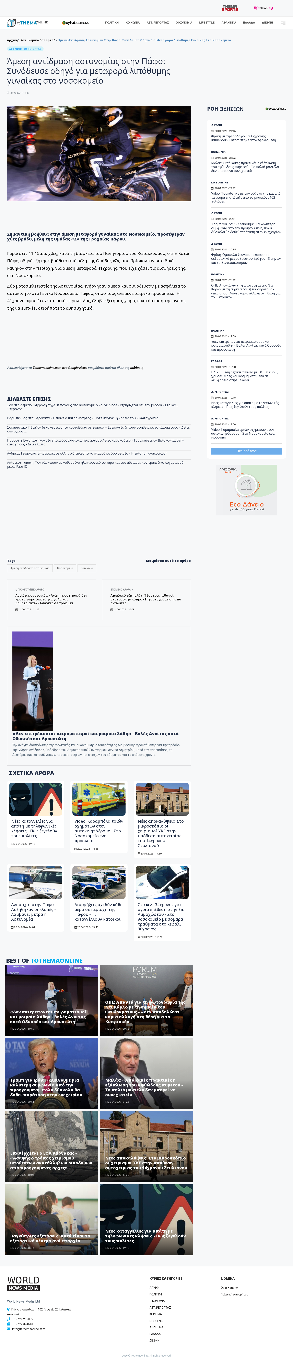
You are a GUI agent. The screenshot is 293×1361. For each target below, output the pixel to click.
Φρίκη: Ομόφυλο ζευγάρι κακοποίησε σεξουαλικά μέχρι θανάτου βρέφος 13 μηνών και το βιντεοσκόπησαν (246, 258)
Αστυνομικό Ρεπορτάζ (38, 40)
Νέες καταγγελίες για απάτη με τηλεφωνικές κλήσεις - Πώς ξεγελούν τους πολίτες (34, 828)
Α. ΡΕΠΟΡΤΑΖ (220, 392)
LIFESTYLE (206, 22)
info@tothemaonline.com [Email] (28, 1329)
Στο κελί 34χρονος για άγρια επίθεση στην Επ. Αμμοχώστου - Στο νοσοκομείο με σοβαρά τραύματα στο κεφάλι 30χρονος (161, 917)
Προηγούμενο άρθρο (29, 589)
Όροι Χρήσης (229, 1287)
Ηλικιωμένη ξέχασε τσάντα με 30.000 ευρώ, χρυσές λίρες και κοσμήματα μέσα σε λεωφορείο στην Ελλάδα (244, 376)
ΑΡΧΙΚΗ (154, 1287)
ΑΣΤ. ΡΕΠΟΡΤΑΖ (158, 22)
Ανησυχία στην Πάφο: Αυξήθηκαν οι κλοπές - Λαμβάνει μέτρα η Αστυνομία (33, 912)
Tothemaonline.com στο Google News (60, 368)
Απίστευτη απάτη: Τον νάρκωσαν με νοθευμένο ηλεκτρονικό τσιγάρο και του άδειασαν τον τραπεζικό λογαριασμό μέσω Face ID (95, 464)
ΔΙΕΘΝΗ (267, 22)
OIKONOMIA (157, 1301)
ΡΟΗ (225, 108)
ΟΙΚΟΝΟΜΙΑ (184, 22)
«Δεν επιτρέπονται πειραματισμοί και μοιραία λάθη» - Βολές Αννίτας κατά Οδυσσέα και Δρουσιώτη (48, 1016)
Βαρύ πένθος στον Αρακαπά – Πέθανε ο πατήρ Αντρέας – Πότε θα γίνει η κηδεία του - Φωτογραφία (82, 418)
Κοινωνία (87, 568)
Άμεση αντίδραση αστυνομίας (29, 568)
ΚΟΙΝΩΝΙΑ (133, 22)
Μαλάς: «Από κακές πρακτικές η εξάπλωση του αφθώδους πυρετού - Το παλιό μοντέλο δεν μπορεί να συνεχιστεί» (144, 1087)
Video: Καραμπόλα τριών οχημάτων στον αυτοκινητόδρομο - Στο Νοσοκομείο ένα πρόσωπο (98, 830)
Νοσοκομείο (65, 568)
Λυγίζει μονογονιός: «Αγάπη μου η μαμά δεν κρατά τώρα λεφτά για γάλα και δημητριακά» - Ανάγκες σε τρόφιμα (51, 599)
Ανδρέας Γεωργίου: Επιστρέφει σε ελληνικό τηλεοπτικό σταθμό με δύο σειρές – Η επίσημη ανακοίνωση (87, 453)
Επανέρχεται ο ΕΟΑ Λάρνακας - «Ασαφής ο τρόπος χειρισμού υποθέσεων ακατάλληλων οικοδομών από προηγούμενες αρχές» (51, 1160)
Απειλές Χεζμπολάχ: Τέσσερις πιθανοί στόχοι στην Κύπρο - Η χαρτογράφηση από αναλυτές (145, 599)
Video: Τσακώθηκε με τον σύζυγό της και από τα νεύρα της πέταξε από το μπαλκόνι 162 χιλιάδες (246, 197)
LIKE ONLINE (219, 182)
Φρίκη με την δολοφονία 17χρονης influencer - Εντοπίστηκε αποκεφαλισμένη (243, 138)
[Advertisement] (99, 522)
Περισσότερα (247, 451)
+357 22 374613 (22, 1324)
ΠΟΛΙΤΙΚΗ (112, 22)
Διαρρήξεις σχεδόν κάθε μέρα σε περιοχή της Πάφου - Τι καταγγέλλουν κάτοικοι (98, 912)
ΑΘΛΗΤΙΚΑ (229, 22)
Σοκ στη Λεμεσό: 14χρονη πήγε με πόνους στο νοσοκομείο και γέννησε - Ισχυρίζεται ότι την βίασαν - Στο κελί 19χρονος (92, 407)
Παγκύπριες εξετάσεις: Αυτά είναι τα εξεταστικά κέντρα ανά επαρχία (50, 1238)
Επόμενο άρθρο (121, 589)
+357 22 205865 (22, 1319)
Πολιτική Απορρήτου (234, 1294)
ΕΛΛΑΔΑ (249, 22)
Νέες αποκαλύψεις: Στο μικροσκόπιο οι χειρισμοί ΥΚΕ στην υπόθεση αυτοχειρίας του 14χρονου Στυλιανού (161, 833)
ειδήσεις (136, 368)
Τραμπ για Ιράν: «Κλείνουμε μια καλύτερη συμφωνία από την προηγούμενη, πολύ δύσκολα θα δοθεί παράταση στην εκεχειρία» (46, 1087)
